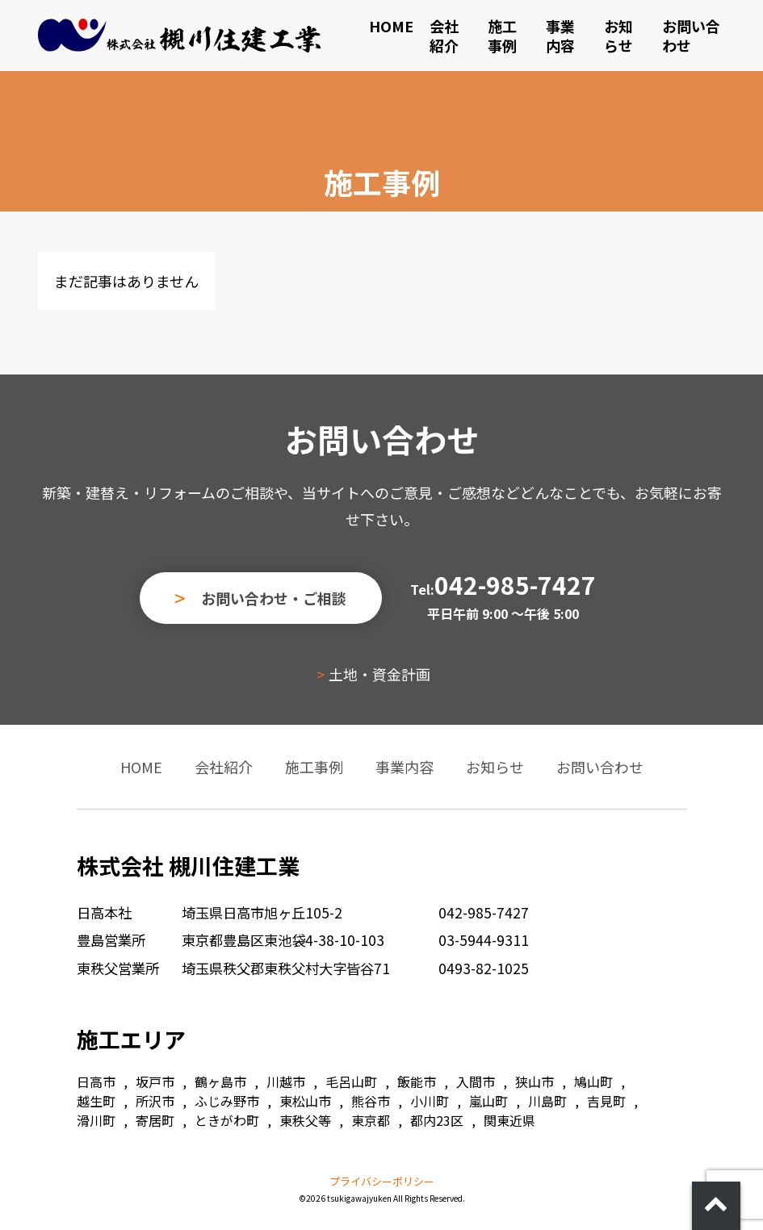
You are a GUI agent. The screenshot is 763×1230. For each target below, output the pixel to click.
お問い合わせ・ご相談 (273, 598)
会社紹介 (444, 35)
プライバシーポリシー (381, 1181)
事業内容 (560, 35)
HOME (391, 25)
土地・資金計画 (379, 673)
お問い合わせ (691, 35)
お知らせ (618, 35)
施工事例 (502, 35)
